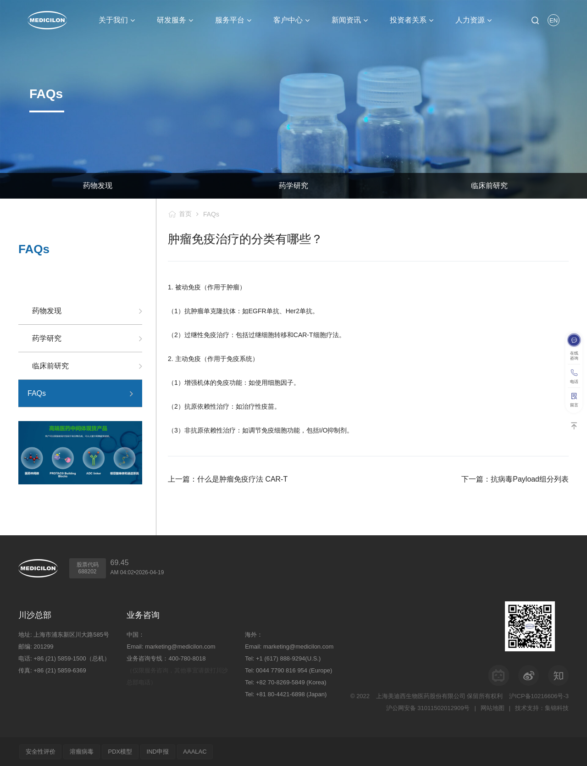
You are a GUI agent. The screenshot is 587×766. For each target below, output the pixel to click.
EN (553, 20)
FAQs (211, 214)
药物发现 (97, 185)
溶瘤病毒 (82, 751)
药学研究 (293, 185)
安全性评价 (40, 751)
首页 (185, 213)
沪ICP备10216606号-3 (539, 695)
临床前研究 (50, 366)
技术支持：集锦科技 (542, 707)
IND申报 (159, 751)
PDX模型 (121, 751)
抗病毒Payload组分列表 (530, 479)
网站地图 (492, 707)
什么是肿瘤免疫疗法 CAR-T (242, 479)
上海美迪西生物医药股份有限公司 (420, 695)
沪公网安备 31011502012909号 (428, 707)
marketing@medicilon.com (180, 646)
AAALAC (196, 751)
